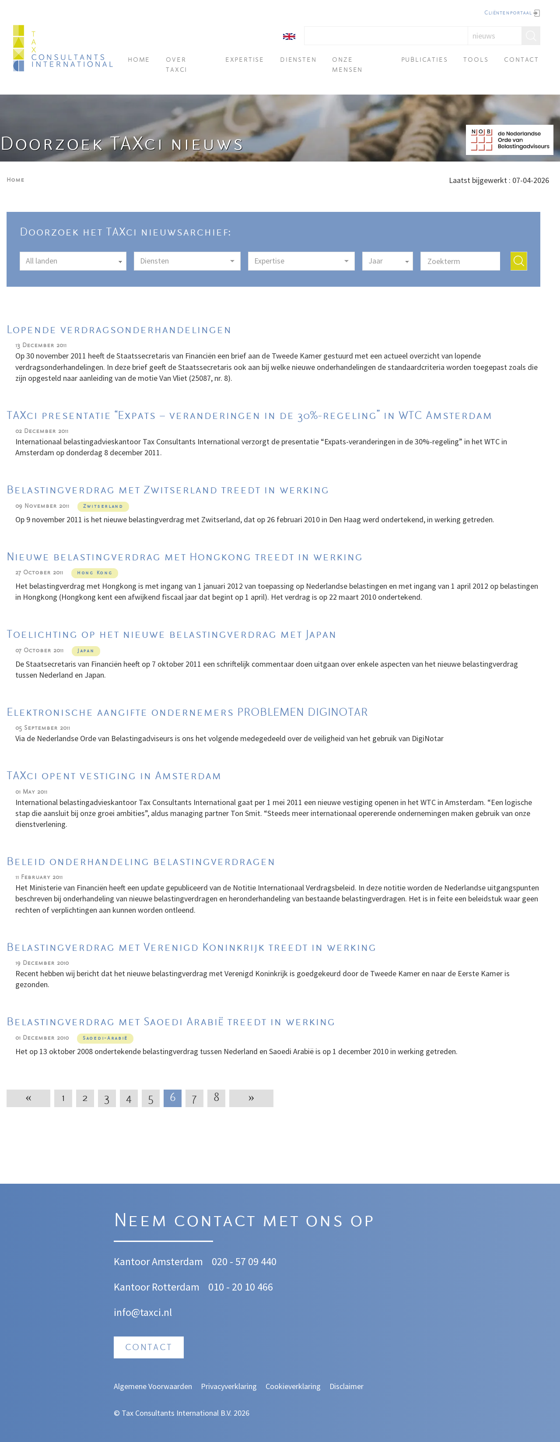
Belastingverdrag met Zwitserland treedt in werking (168, 490)
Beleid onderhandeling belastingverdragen (141, 862)
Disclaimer (346, 1386)
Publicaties (424, 60)
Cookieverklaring (293, 1386)
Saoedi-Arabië (105, 1038)
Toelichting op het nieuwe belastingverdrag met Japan (171, 635)
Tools (475, 60)
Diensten (298, 60)
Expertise (244, 60)
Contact (521, 60)
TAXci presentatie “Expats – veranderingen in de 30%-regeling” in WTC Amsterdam (249, 416)
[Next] (251, 1098)
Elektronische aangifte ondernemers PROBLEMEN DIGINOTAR (187, 713)
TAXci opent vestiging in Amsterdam (114, 776)
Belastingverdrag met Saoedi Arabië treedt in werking (171, 1022)
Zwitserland (103, 507)
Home (139, 60)
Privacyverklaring (229, 1386)
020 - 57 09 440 (244, 1261)
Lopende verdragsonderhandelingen (119, 330)
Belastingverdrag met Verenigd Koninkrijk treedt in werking (191, 948)
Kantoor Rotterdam (157, 1287)
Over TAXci (176, 65)
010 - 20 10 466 (240, 1287)
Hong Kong (94, 573)
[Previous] (28, 1098)
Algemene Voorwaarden (153, 1386)
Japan (85, 651)
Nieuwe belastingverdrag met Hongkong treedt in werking (185, 557)
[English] (289, 35)
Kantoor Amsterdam (158, 1261)
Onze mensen (347, 65)
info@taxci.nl (143, 1312)
